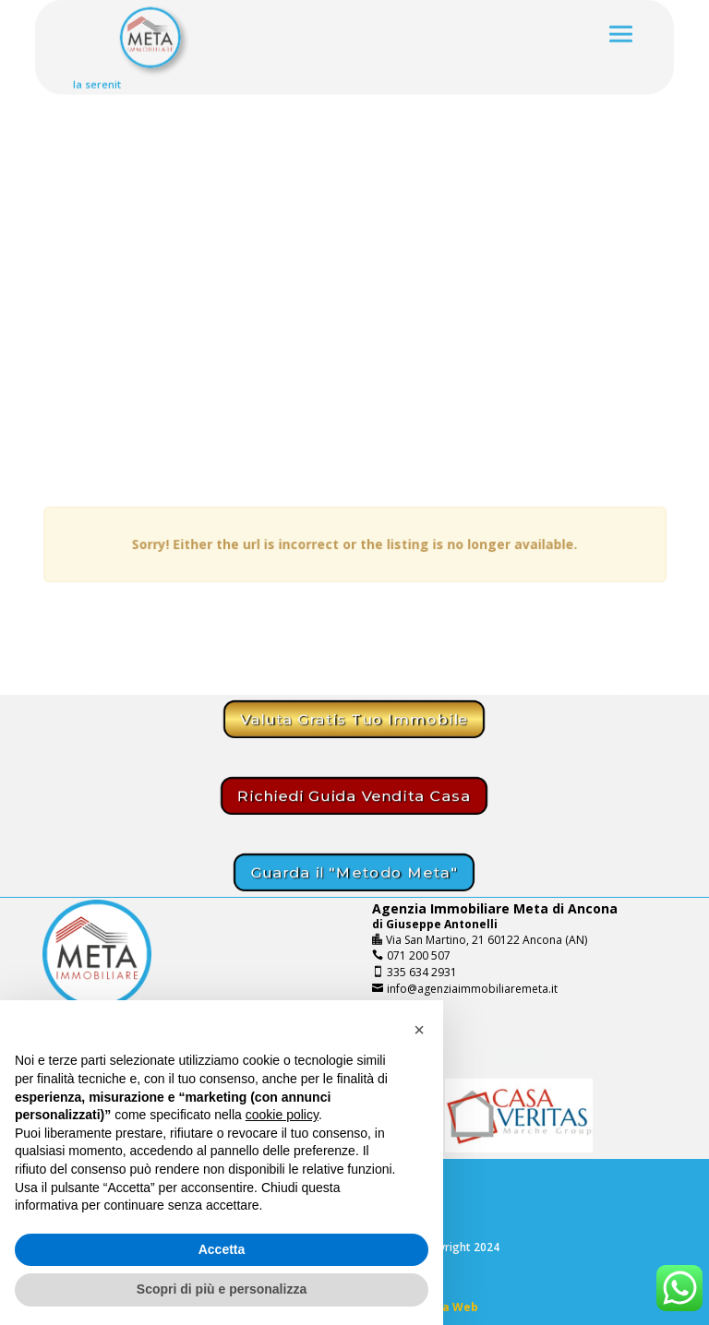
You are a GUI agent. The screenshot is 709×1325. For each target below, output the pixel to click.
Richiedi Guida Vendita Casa (354, 796)
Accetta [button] (222, 1249)
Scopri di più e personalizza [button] (221, 1289)
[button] (419, 1029)
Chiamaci (514, 1054)
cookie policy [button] (282, 1114)
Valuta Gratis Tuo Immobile (354, 719)
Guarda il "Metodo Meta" (354, 872)
